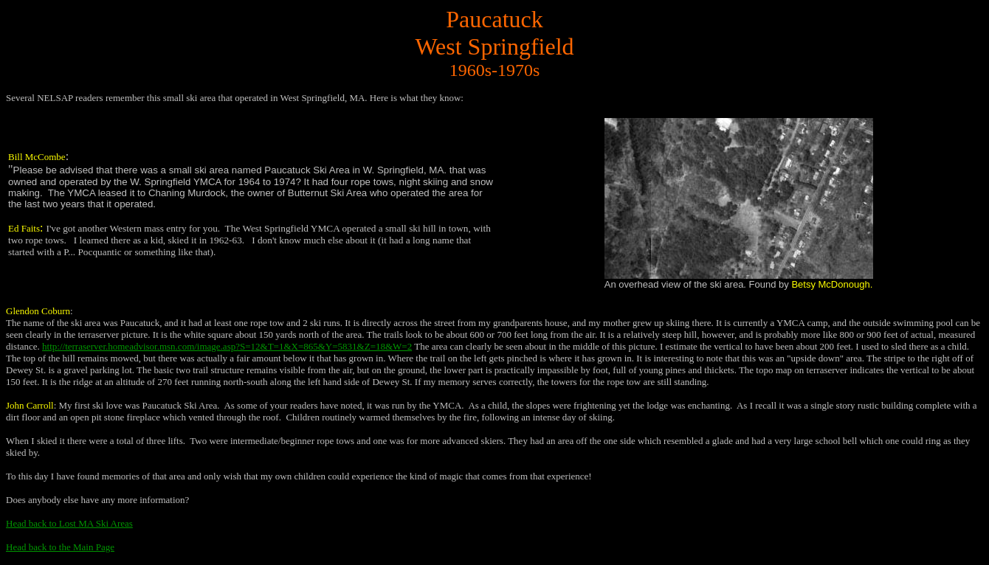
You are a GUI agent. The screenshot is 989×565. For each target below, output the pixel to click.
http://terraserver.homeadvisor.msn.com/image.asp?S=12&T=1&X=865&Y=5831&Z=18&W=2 (227, 346)
